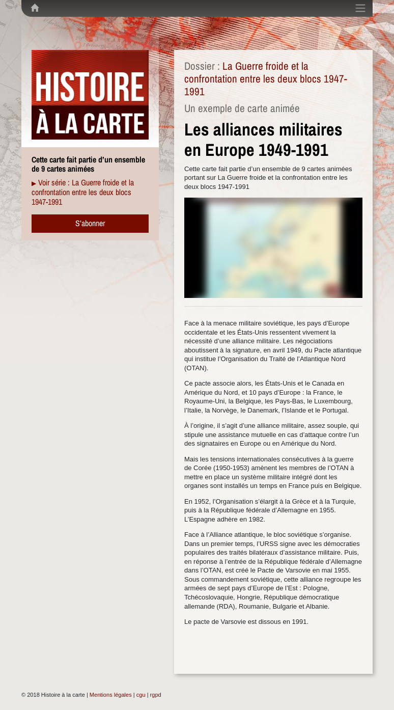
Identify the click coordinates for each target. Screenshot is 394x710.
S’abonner (90, 223)
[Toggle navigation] (360, 8)
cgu (141, 695)
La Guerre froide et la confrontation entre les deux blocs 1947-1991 (265, 78)
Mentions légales (111, 695)
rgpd (155, 695)
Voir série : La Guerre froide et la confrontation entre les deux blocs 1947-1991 (83, 192)
